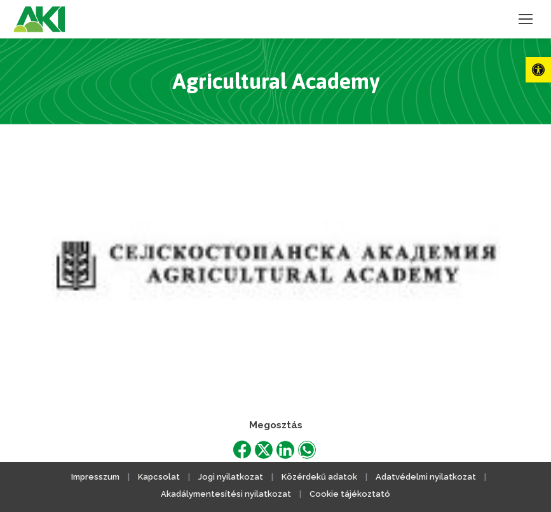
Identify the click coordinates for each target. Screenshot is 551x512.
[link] (538, 69)
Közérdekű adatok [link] (319, 477)
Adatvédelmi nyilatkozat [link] (426, 477)
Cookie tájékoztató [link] (350, 494)
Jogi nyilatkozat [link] (230, 477)
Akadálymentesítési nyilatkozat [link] (226, 494)
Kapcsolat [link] (159, 477)
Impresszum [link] (95, 477)
